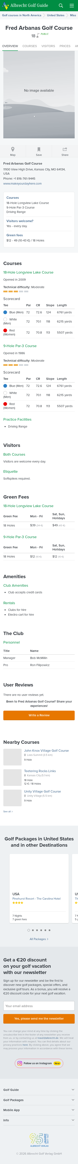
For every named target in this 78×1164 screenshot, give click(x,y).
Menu (71, 5)
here (25, 1045)
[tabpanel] (39, 890)
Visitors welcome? (19, 221)
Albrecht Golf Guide (29, 5)
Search (61, 5)
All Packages (38, 939)
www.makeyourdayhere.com (22, 183)
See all (7, 811)
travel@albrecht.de (48, 1038)
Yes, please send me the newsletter (39, 1018)
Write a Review (39, 715)
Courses (12, 197)
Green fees (14, 235)
